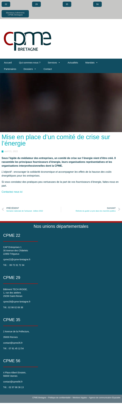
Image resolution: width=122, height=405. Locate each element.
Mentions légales (80, 398)
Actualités (73, 62)
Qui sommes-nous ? (29, 62)
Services (54, 62)
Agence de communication (100, 398)
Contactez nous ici (12, 191)
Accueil (8, 62)
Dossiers (30, 69)
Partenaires (10, 69)
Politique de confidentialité (59, 398)
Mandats (91, 62)
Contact (48, 69)
